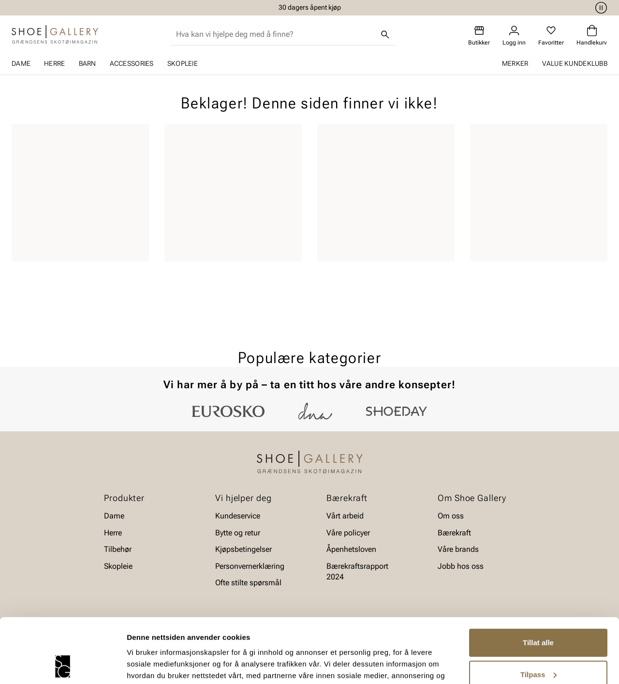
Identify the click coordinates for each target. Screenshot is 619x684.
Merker (515, 63)
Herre (54, 63)
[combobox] (275, 34)
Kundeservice (237, 515)
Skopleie (182, 63)
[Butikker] (479, 35)
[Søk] (385, 34)
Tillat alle (538, 582)
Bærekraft (454, 532)
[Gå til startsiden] (55, 34)
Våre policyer (348, 532)
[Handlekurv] (591, 35)
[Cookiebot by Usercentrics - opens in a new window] (62, 665)
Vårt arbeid (345, 515)
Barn (87, 63)
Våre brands (458, 549)
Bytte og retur (237, 532)
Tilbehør (118, 549)
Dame (21, 63)
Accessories (132, 63)
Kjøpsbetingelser (243, 549)
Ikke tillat (538, 645)
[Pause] (599, 7)
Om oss (451, 515)
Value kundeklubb (574, 63)
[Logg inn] (514, 35)
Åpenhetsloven (351, 549)
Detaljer (140, 665)
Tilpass (538, 613)
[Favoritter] (551, 35)
